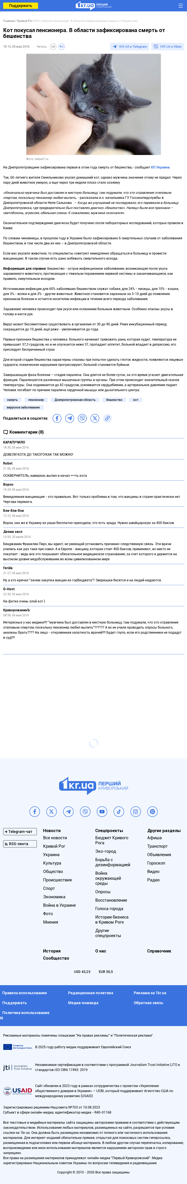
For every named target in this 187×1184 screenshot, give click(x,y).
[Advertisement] (93, 688)
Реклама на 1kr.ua (150, 993)
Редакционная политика (90, 993)
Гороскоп (156, 863)
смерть (12, 399)
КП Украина (160, 167)
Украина (51, 854)
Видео (153, 871)
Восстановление (111, 900)
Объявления (159, 854)
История (52, 951)
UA (53, 46)
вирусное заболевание (23, 407)
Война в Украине (59, 905)
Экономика (54, 896)
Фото (48, 913)
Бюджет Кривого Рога (111, 840)
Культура (52, 863)
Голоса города (109, 908)
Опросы (103, 891)
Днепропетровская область (74, 399)
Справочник (159, 951)
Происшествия (57, 879)
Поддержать (20, 5)
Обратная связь (148, 1003)
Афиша (154, 837)
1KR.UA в (132, 46)
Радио (153, 879)
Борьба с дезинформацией (112, 862)
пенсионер (36, 399)
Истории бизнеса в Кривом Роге (112, 920)
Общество (53, 871)
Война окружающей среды (108, 878)
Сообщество (56, 958)
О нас (100, 951)
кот (135, 399)
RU (62, 46)
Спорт (49, 888)
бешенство (114, 399)
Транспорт (157, 846)
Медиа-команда (83, 1003)
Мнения (50, 922)
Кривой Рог (54, 846)
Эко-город (105, 851)
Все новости (55, 837)
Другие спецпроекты (108, 933)
